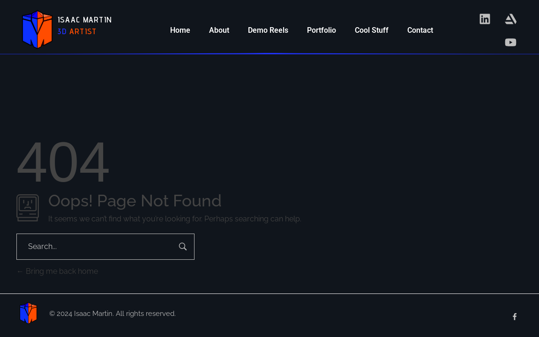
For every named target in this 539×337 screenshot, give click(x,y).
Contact (420, 30)
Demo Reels (268, 30)
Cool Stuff (372, 30)
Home (180, 30)
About (219, 30)
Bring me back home (57, 271)
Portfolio (321, 30)
